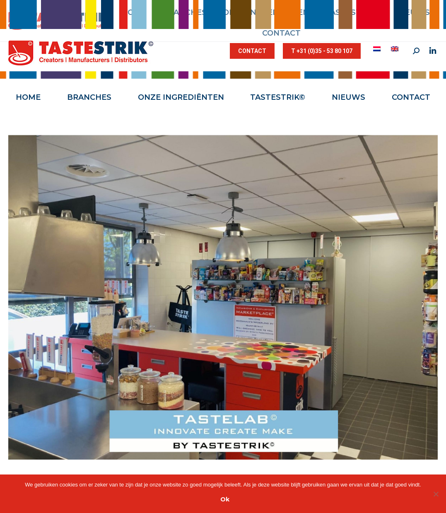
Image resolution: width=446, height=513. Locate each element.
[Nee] (436, 494)
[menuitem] (378, 48)
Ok (224, 499)
